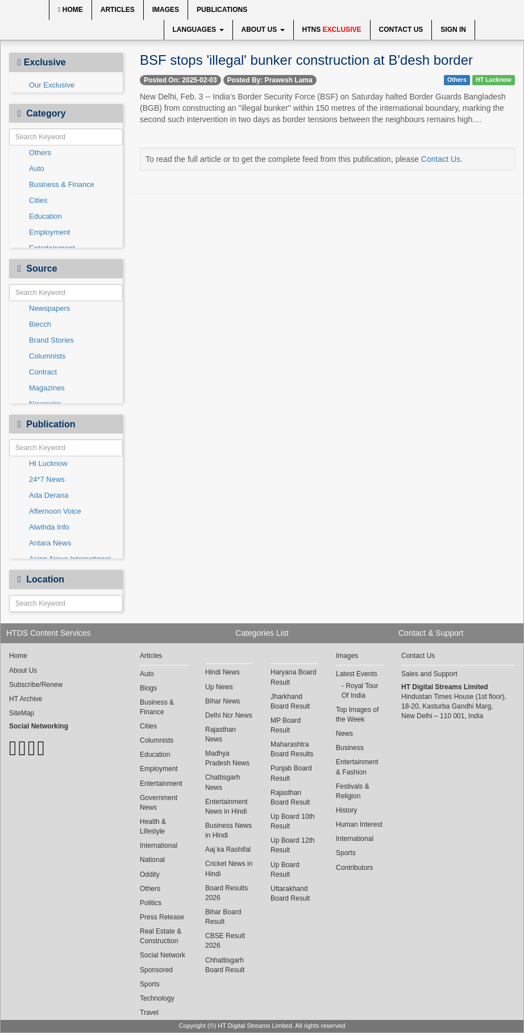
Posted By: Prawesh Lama (270, 80)
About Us (263, 30)
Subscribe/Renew (36, 685)
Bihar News (222, 701)
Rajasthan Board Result (290, 797)
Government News (158, 802)
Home (70, 10)
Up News (219, 687)
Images (165, 10)
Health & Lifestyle (153, 826)
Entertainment (161, 784)
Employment (49, 232)
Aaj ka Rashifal (228, 849)
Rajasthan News (220, 734)
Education (45, 216)
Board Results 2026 (226, 893)
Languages (198, 30)
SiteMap (21, 713)
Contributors (354, 868)
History (346, 810)
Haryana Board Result (294, 677)
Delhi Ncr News (228, 715)
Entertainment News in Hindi (226, 806)
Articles (118, 10)
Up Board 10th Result (292, 821)
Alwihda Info (49, 527)
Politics (150, 903)
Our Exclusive (51, 85)
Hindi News (222, 672)
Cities (38, 200)
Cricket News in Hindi (228, 868)
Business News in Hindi (228, 830)
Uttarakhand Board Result (290, 893)
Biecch (40, 324)
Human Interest (359, 824)
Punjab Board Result (291, 773)
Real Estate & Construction (160, 936)
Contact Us (401, 30)
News (344, 734)
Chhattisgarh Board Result (224, 965)
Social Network (162, 955)
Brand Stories (51, 340)
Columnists (47, 356)
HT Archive (25, 699)
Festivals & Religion (352, 791)
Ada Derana (48, 495)
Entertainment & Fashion (357, 767)
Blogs (148, 688)
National (152, 860)
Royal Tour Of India (360, 690)
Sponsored (156, 970)
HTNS (331, 30)
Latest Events (356, 674)
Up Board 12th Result (292, 845)
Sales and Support (429, 674)
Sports (150, 984)
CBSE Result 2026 (225, 940)
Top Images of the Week (357, 714)
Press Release (162, 917)
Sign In (453, 30)
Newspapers (49, 308)
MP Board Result (286, 725)
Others (40, 152)
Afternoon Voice (55, 511)
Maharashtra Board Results (292, 749)
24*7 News (47, 479)
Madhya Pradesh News (227, 758)
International (158, 845)
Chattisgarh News (222, 782)
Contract (43, 372)
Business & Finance (61, 184)
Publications (222, 10)
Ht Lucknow (48, 463)
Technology (157, 998)
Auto (36, 168)
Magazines (47, 388)
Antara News (50, 543)
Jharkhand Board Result (290, 701)
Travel (149, 1013)
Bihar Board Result (223, 917)
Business (350, 748)
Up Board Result (285, 869)
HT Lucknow (493, 79)
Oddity (150, 874)
